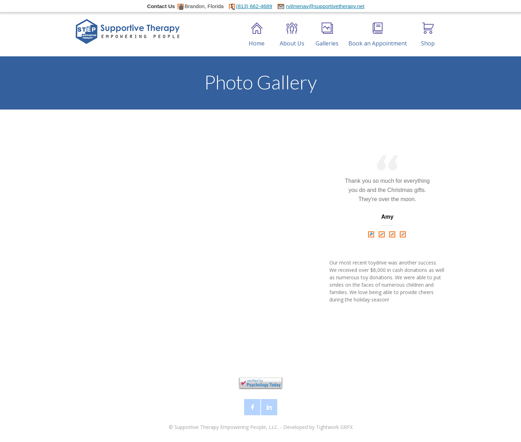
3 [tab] (392, 234)
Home (257, 35)
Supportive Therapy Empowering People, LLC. (226, 427)
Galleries (327, 35)
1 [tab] (371, 234)
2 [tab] (382, 234)
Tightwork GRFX (334, 427)
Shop (428, 35)
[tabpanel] (387, 192)
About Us (292, 35)
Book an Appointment (377, 35)
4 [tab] (403, 234)
